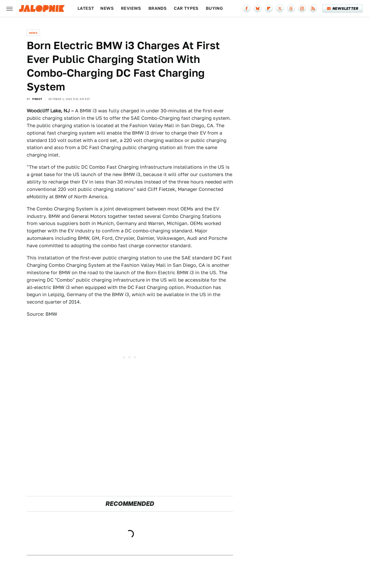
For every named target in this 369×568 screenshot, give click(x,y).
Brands (157, 8)
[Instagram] (302, 8)
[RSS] (313, 8)
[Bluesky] (258, 8)
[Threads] (291, 8)
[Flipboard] (269, 8)
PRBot (37, 98)
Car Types (186, 8)
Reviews (131, 8)
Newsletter (342, 8)
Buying (214, 8)
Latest (86, 8)
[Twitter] (280, 8)
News (107, 8)
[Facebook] (246, 8)
